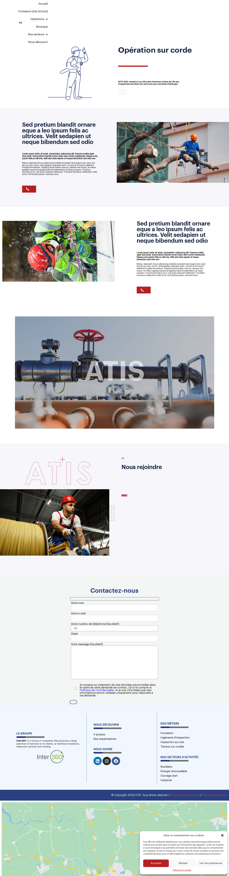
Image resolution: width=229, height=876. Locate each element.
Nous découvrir (189, 8)
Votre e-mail (114, 618)
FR (209, 8)
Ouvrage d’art (168, 798)
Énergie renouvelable (173, 793)
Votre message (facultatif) (114, 675)
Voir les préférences (210, 863)
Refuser (183, 863)
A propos (99, 756)
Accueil (64, 8)
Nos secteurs (163, 9)
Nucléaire (166, 789)
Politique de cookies (182, 870)
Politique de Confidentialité (97, 709)
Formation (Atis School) (90, 8)
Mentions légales (180, 817)
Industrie (166, 802)
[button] (222, 835)
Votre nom (114, 606)
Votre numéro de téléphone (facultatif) (114, 631)
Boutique (141, 8)
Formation (166, 755)
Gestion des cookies (214, 817)
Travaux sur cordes (172, 768)
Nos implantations (104, 761)
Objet (114, 644)
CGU (197, 817)
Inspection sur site (172, 764)
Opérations (120, 9)
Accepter (156, 863)
